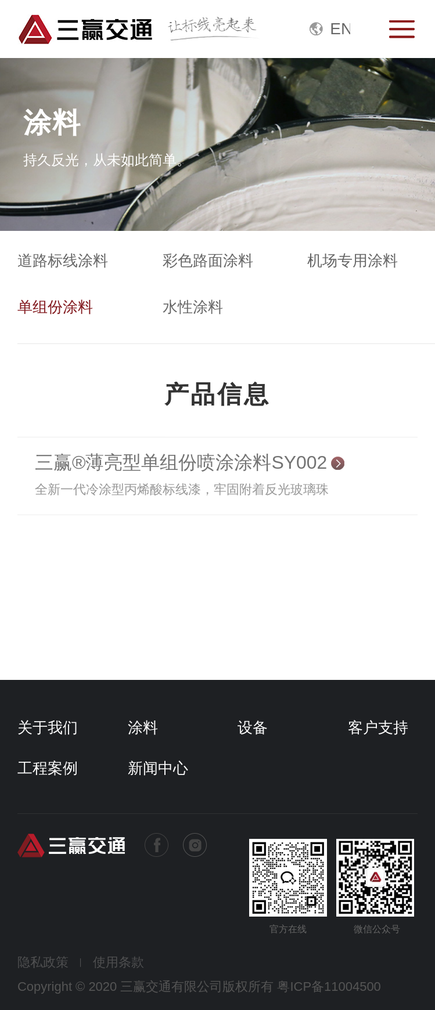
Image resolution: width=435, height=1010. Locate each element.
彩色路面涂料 (208, 260)
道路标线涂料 (62, 260)
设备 (253, 727)
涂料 (143, 727)
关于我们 (47, 727)
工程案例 (47, 768)
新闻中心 (158, 768)
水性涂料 (193, 307)
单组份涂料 (55, 307)
